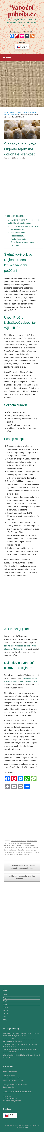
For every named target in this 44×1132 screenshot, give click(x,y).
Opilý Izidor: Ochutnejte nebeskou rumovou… (22, 877)
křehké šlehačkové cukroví (20, 845)
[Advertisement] (22, 84)
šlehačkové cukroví (10, 850)
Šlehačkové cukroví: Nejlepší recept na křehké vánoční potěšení (23, 221)
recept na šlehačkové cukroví (28, 848)
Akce (4, 1016)
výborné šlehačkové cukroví (19, 854)
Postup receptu (17, 236)
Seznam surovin (18, 233)
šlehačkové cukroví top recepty (14, 852)
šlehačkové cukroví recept (27, 850)
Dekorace (6, 1013)
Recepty (6, 1010)
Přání (5, 1001)
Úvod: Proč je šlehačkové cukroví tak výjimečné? (25, 228)
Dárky (5, 1004)
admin (24, 158)
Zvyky (5, 1020)
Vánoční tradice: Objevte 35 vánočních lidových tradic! (21, 1055)
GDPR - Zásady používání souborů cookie (17, 1091)
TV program (7, 998)
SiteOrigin (25, 1127)
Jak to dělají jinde (18, 239)
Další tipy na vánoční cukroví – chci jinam (24, 243)
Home (6, 112)
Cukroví (5, 1007)
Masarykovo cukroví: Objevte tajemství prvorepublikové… (22, 866)
